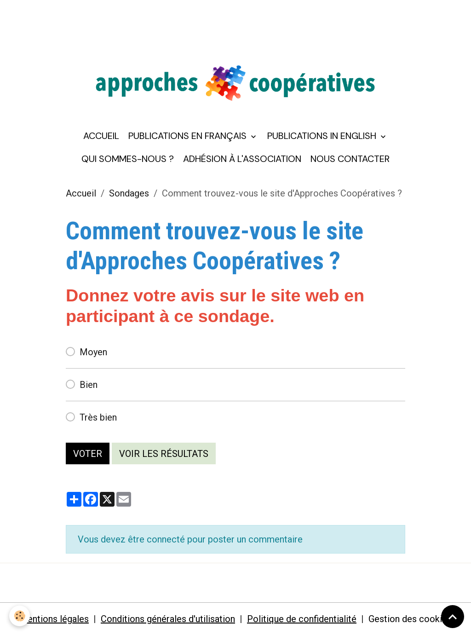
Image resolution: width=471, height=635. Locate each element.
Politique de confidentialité (301, 618)
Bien (89, 384)
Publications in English (323, 136)
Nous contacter (350, 159)
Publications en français (188, 136)
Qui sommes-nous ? (127, 159)
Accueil (101, 136)
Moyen (93, 352)
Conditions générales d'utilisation (168, 618)
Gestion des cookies (410, 618)
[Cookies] (19, 616)
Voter (87, 453)
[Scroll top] (452, 616)
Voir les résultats (163, 453)
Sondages (129, 193)
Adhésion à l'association (242, 159)
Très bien (98, 417)
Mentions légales (54, 618)
